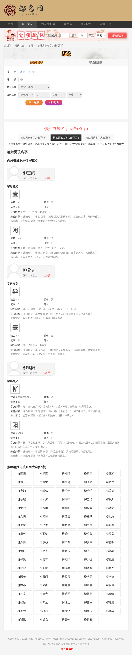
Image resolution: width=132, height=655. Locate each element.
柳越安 (88, 619)
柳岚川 (110, 499)
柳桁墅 (110, 568)
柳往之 (66, 602)
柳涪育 (44, 559)
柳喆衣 (44, 619)
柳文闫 (22, 516)
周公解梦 (86, 24)
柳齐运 (44, 602)
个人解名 (95, 62)
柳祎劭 (88, 516)
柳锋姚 (22, 559)
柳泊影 (88, 533)
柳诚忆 (22, 619)
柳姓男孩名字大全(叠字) (98, 137)
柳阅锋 (44, 516)
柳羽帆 (44, 533)
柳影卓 (88, 542)
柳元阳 (66, 559)
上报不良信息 (66, 649)
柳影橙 (44, 568)
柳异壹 (29, 270)
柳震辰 (88, 585)
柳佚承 (44, 507)
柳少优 (88, 559)
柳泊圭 (66, 490)
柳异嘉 (22, 542)
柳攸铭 (22, 499)
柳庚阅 (44, 576)
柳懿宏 (22, 568)
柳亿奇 (66, 542)
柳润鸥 (88, 576)
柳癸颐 (110, 533)
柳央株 (22, 525)
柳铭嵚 (110, 610)
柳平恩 (44, 525)
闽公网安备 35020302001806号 (69, 638)
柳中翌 (22, 507)
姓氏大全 (27, 24)
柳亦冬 (22, 585)
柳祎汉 (88, 610)
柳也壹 (110, 559)
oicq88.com (94, 638)
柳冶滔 (88, 490)
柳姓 (31, 45)
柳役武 (88, 507)
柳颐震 (66, 516)
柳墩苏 (22, 533)
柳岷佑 (44, 490)
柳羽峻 (88, 482)
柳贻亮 (110, 593)
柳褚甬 (44, 585)
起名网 (7, 45)
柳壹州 (66, 619)
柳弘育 (66, 525)
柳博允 (22, 482)
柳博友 (44, 482)
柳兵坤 (66, 507)
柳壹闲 (29, 173)
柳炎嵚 (110, 576)
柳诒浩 (22, 550)
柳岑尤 (22, 610)
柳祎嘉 (110, 550)
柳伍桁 (110, 473)
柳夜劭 (22, 490)
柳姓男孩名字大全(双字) (66, 137)
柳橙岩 (44, 610)
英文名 (68, 24)
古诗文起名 (48, 24)
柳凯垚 (44, 593)
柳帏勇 (88, 593)
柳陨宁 (22, 576)
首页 (10, 24)
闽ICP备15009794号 (40, 638)
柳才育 (22, 593)
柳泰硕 (44, 542)
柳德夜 (110, 542)
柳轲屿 (110, 585)
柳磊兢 (110, 525)
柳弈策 (66, 576)
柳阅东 (66, 550)
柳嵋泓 (66, 593)
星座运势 (105, 24)
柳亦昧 (66, 499)
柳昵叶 (66, 533)
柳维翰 (22, 602)
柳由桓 (88, 525)
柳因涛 (44, 499)
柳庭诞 (88, 568)
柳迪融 (66, 568)
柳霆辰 (66, 585)
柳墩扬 (110, 602)
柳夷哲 (66, 482)
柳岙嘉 (110, 490)
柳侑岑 (110, 482)
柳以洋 (110, 516)
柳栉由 (88, 602)
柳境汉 (66, 610)
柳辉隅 (88, 473)
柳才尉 (110, 507)
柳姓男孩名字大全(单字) (33, 137)
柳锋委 (44, 550)
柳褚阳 (29, 367)
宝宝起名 (36, 62)
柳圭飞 (88, 499)
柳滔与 (88, 550)
